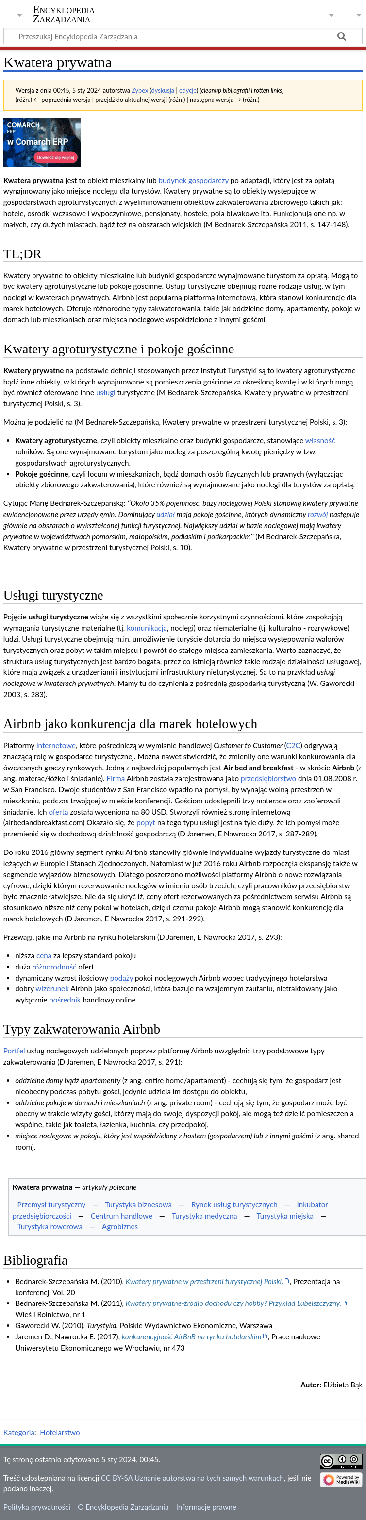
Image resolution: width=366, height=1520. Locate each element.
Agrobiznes (120, 1226)
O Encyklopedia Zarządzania (123, 1507)
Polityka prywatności (36, 1507)
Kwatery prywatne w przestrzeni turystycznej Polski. (204, 1281)
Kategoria (18, 1432)
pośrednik (65, 999)
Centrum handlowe (121, 1215)
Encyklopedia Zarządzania (64, 14)
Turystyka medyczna (204, 1215)
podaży (121, 977)
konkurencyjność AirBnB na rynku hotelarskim (192, 1336)
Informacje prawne (206, 1507)
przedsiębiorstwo (268, 778)
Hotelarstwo (60, 1432)
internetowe (56, 745)
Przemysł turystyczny (51, 1204)
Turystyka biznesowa (138, 1204)
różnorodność (54, 966)
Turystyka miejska (285, 1215)
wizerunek (52, 988)
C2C (293, 745)
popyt (145, 822)
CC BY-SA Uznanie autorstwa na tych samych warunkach (192, 1477)
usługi (106, 392)
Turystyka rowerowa (50, 1226)
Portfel (14, 1050)
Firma (116, 778)
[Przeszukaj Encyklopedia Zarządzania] (183, 36)
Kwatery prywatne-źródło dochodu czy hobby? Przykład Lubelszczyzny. (233, 1303)
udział (165, 514)
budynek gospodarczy (194, 180)
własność (320, 440)
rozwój (318, 514)
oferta (58, 811)
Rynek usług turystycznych (234, 1204)
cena (43, 955)
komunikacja (147, 627)
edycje (188, 90)
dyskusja (163, 90)
